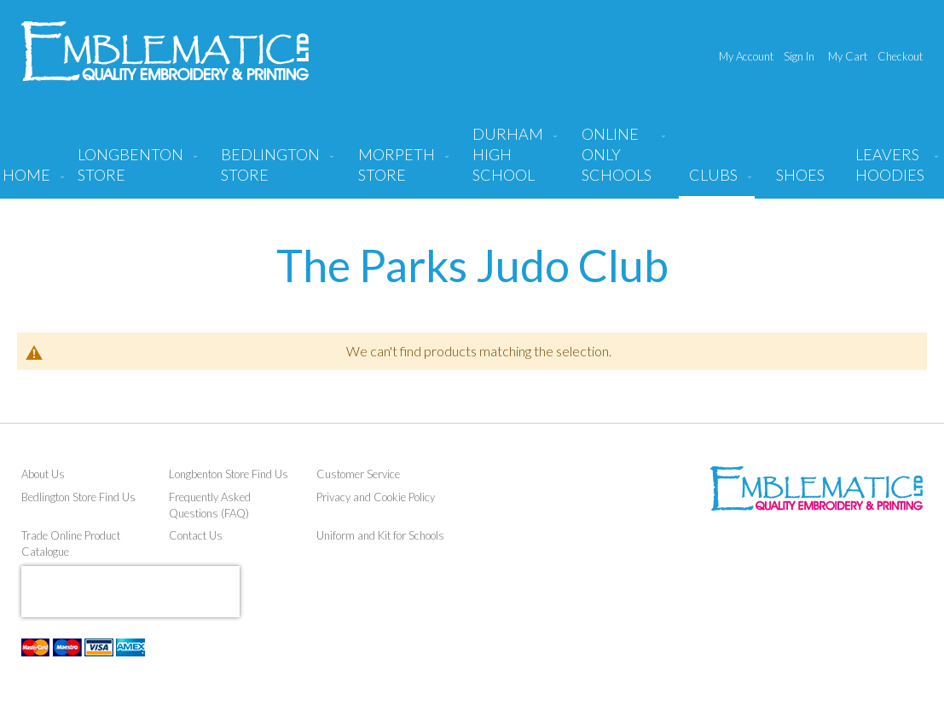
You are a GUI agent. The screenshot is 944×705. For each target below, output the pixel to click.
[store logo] (165, 51)
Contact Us (196, 535)
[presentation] (130, 591)
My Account (746, 56)
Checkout (900, 56)
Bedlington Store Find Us (78, 497)
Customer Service (358, 474)
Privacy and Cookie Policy (375, 497)
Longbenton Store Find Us (228, 474)
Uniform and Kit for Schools (380, 535)
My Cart (847, 56)
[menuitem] (133, 171)
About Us (43, 474)
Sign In (799, 56)
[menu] (472, 161)
